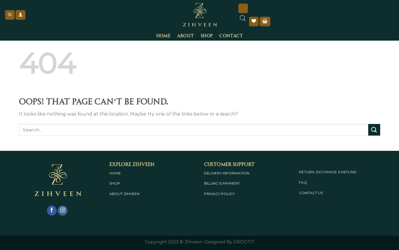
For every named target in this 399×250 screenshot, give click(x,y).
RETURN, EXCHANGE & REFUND (328, 172)
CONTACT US (311, 193)
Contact (231, 35)
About (185, 35)
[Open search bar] (242, 21)
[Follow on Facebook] (52, 210)
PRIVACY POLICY (219, 193)
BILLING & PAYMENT (222, 183)
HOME (115, 173)
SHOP (114, 183)
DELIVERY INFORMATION (226, 173)
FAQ (303, 182)
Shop (206, 35)
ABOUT (116, 193)
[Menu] (10, 15)
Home (163, 35)
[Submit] (374, 130)
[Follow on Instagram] (62, 210)
